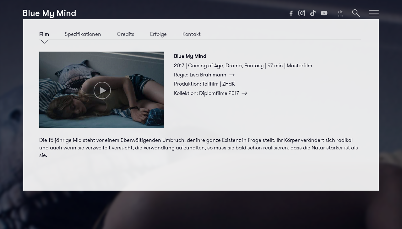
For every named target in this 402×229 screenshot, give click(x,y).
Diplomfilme (224, 93)
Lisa (214, 74)
